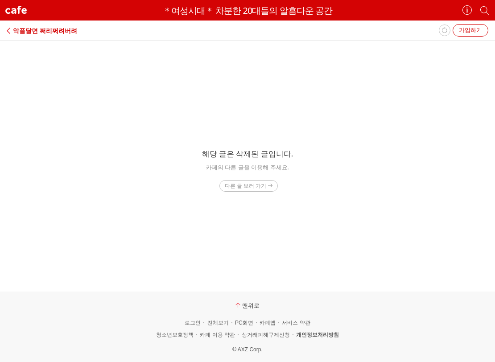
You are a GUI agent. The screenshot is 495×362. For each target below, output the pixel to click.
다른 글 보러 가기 (248, 185)
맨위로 (247, 305)
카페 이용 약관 (217, 335)
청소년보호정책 (175, 335)
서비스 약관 (296, 323)
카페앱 (268, 323)
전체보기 (218, 323)
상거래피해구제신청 (266, 335)
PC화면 (244, 323)
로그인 (193, 323)
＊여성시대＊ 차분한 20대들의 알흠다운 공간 (247, 10)
